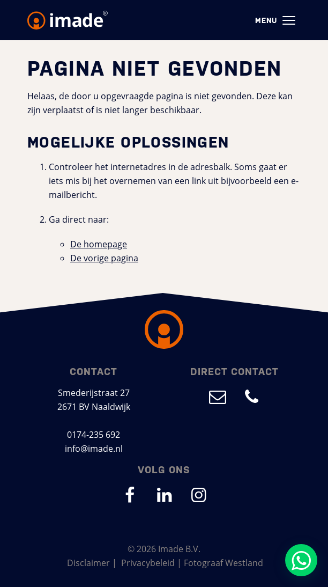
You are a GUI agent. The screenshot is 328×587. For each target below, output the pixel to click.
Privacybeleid (148, 562)
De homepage (98, 244)
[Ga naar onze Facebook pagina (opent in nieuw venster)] (129, 494)
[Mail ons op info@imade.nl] (217, 396)
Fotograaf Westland (223, 562)
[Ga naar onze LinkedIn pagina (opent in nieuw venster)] (164, 494)
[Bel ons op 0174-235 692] (251, 396)
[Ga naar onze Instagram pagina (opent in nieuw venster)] (198, 494)
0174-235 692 (93, 434)
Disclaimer (88, 562)
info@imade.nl (94, 448)
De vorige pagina (104, 257)
